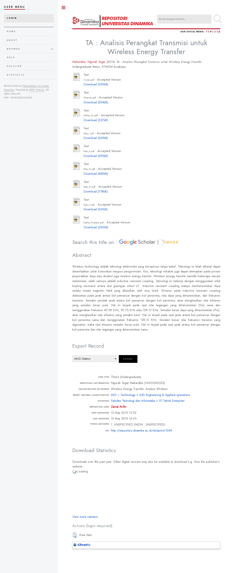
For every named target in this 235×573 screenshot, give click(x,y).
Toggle (64, 7)
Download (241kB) (96, 209)
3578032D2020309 (21, 97)
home (11, 31)
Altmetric (82, 544)
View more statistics (85, 517)
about (12, 40)
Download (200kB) (96, 227)
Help (11, 57)
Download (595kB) (96, 156)
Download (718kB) (96, 191)
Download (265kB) (96, 138)
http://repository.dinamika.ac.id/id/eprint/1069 (141, 430)
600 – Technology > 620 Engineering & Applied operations (150, 395)
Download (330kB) (96, 84)
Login (12, 18)
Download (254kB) (96, 102)
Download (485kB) (96, 174)
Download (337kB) (96, 120)
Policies (14, 66)
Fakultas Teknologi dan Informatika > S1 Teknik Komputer (148, 401)
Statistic (16, 75)
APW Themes (36, 90)
